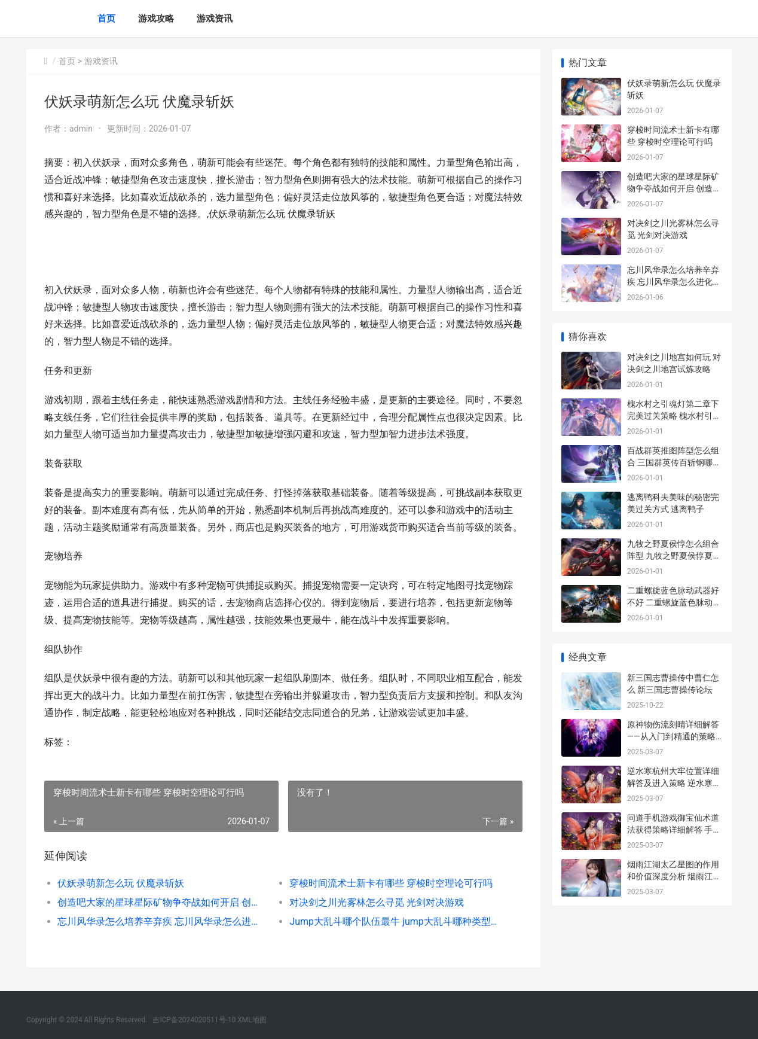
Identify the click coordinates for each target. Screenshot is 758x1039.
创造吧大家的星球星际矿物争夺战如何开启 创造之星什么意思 (161, 902)
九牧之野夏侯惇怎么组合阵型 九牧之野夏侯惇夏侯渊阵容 (674, 555)
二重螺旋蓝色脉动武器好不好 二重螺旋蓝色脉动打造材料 (674, 602)
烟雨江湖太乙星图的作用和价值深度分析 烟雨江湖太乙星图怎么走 (674, 876)
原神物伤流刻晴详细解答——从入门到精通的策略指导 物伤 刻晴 (673, 736)
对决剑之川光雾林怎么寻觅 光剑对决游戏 (376, 902)
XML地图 (251, 1020)
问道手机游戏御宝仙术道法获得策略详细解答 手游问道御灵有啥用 (674, 829)
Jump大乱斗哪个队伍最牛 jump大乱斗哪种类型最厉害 (393, 921)
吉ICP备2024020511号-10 (194, 1020)
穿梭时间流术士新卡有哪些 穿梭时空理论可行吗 (391, 883)
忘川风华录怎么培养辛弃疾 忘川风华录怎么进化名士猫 (161, 921)
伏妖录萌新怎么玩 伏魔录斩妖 (120, 883)
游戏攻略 (156, 18)
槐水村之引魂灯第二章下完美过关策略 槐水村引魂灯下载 (674, 415)
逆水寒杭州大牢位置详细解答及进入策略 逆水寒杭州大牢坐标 (674, 782)
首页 (106, 18)
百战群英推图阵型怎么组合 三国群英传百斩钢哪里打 (674, 462)
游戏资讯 (215, 18)
